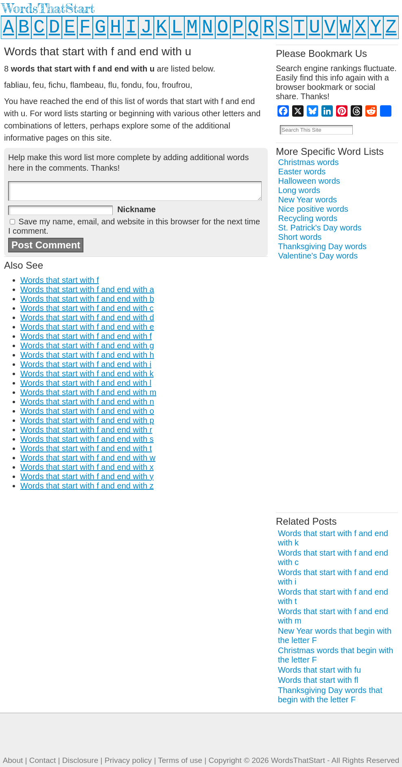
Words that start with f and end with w (87, 457)
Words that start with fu (319, 669)
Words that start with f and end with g (87, 345)
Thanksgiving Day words (322, 246)
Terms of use (180, 760)
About (13, 760)
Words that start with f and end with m (88, 392)
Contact (42, 760)
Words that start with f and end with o (87, 410)
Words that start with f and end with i (85, 364)
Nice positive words (313, 208)
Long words (299, 190)
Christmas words (308, 162)
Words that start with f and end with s (87, 439)
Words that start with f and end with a (87, 289)
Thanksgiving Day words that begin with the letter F (330, 695)
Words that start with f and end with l (85, 382)
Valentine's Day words (318, 255)
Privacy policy (128, 760)
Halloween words (309, 180)
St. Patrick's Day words (320, 227)
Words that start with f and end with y (87, 476)
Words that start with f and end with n (87, 401)
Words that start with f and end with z (87, 485)
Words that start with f (59, 280)
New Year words (307, 199)
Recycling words (308, 218)
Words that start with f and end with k (87, 373)
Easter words (302, 171)
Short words (300, 236)
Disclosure (80, 760)
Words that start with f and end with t (86, 448)
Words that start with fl (318, 680)
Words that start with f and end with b (87, 298)
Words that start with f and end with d (87, 317)
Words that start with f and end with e (87, 326)
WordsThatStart (48, 8)
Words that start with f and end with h (87, 354)
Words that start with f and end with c (87, 308)
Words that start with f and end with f (86, 336)
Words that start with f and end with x (87, 467)
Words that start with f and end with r (86, 429)
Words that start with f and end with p (87, 420)
